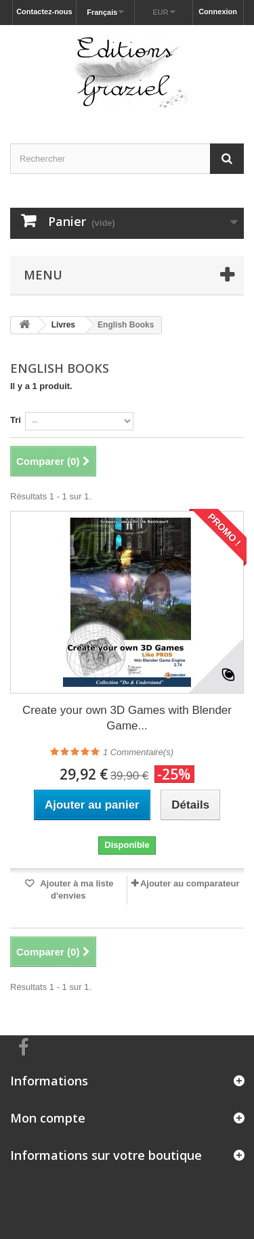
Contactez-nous (44, 11)
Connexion (217, 11)
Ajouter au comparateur (190, 883)
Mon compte (47, 1118)
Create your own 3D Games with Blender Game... (127, 718)
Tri (15, 420)
